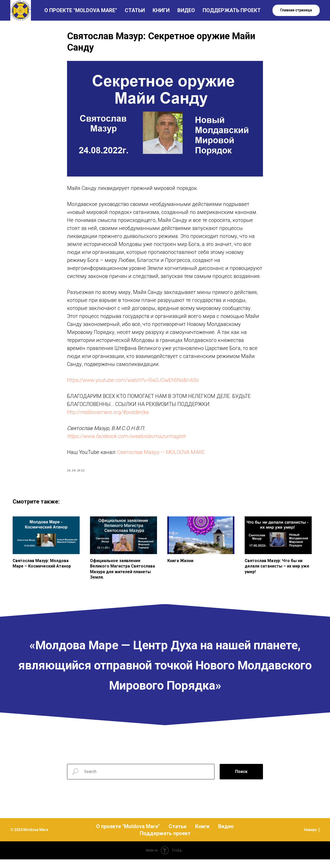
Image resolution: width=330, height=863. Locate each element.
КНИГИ (161, 10)
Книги (202, 830)
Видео (226, 830)
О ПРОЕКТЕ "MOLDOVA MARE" (80, 10)
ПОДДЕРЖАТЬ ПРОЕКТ (232, 10)
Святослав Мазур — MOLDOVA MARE (161, 454)
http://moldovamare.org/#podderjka (108, 414)
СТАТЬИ (135, 10)
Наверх (312, 834)
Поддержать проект (165, 837)
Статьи (177, 830)
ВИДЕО (186, 10)
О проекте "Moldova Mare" (128, 830)
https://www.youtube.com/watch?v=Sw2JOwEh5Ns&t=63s (133, 382)
